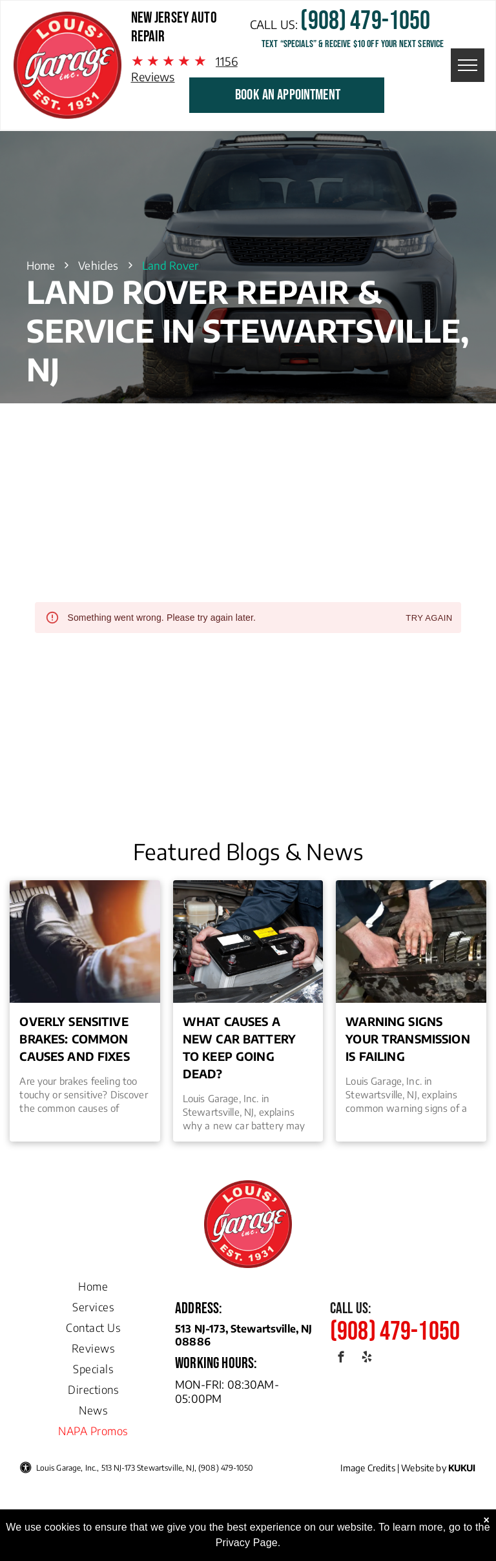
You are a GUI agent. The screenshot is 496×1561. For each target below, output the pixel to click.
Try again (428, 619)
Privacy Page (247, 1542)
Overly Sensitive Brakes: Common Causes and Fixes (74, 1038)
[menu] (467, 65)
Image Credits (367, 1467)
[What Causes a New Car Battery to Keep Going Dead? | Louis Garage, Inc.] (248, 941)
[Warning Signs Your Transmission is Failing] (411, 941)
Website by (423, 1467)
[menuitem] (93, 1283)
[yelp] (366, 1359)
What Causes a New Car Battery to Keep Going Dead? (239, 1047)
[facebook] (341, 1359)
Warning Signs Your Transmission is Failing (408, 1038)
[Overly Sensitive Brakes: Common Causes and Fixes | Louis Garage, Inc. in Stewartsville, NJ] (85, 941)
